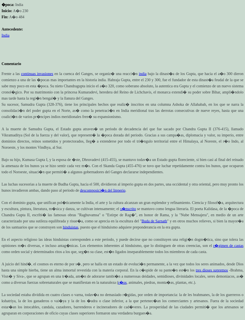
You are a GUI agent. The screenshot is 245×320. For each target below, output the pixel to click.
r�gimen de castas (228, 245)
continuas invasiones (37, 74)
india (142, 74)
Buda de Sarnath (154, 221)
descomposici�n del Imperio (102, 190)
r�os (122, 282)
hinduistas (70, 227)
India (5, 35)
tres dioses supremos (212, 270)
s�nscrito (128, 209)
